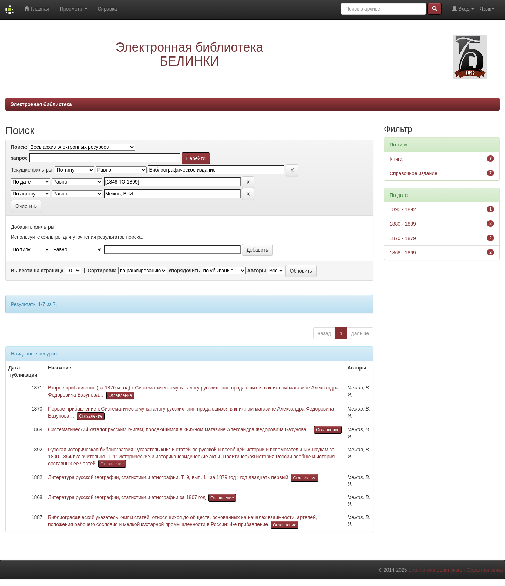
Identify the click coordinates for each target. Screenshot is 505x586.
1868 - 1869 (403, 252)
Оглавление (120, 395)
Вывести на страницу (37, 270)
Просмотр (73, 9)
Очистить (26, 206)
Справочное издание (413, 173)
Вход (463, 9)
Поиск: (19, 147)
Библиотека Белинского (435, 570)
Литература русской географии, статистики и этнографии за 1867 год (127, 497)
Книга (396, 159)
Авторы (256, 270)
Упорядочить (184, 270)
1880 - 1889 (403, 224)
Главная (36, 9)
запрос (19, 158)
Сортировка (102, 270)
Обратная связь (485, 570)
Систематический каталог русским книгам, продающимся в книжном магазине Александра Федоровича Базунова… (179, 429)
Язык (486, 9)
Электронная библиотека (41, 104)
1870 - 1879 (403, 238)
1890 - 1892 (403, 209)
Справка (107, 9)
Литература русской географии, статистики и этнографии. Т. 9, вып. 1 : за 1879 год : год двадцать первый (168, 477)
